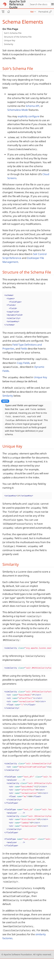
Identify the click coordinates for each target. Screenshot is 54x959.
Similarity (8, 44)
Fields (24, 348)
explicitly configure (28, 116)
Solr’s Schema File (12, 33)
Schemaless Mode (17, 109)
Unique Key (9, 40)
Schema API (32, 106)
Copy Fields (23, 363)
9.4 (32, 11)
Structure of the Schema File (18, 36)
